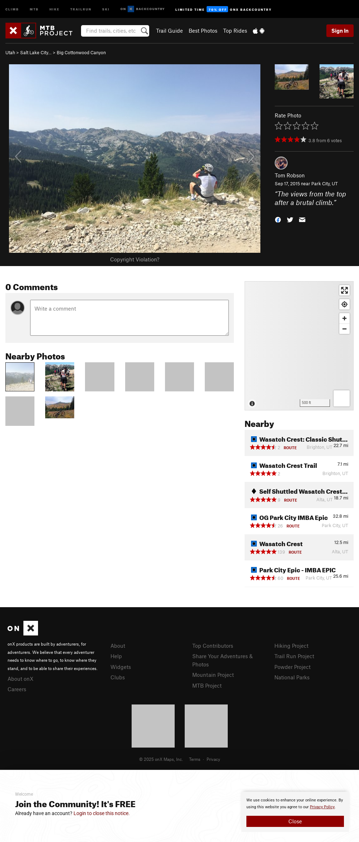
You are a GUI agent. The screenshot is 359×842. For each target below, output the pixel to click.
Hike (54, 8)
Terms (194, 759)
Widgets (120, 667)
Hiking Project (291, 645)
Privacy (213, 759)
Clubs (117, 677)
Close (295, 821)
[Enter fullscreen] (344, 290)
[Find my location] (344, 304)
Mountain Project (213, 674)
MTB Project (207, 685)
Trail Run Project (294, 656)
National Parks (292, 677)
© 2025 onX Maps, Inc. (161, 759)
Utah (10, 52)
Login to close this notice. (102, 813)
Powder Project (292, 667)
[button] (278, 219)
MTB (34, 8)
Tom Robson (290, 175)
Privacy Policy (322, 807)
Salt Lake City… (36, 52)
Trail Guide (169, 30)
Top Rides (235, 30)
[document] (295, 812)
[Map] (299, 346)
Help (116, 656)
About (117, 645)
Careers (17, 689)
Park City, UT (324, 183)
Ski (106, 8)
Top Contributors (212, 645)
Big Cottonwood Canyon (81, 52)
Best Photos (203, 30)
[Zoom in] (344, 318)
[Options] (342, 398)
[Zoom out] (344, 329)
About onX (20, 678)
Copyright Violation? (134, 259)
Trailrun (80, 8)
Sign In (340, 30)
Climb (12, 8)
